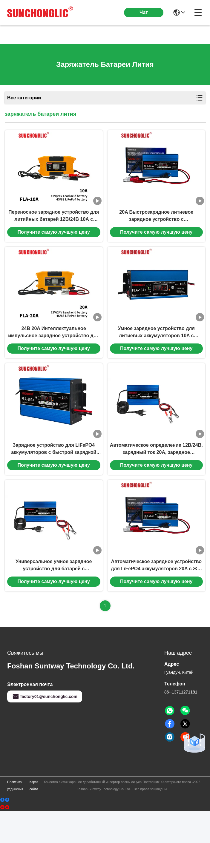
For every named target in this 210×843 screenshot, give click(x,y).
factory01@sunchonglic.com (44, 728)
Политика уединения (15, 817)
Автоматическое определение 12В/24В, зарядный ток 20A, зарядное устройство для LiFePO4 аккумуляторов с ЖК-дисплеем (156, 473)
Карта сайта (34, 817)
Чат (144, 12)
